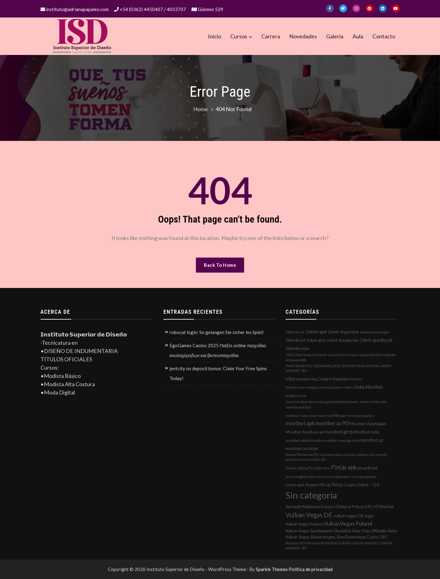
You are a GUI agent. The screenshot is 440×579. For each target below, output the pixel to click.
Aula (357, 36)
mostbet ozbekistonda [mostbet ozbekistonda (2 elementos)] (304, 440)
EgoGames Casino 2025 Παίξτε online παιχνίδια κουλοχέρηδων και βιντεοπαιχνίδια (217, 350)
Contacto (383, 36)
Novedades (303, 36)
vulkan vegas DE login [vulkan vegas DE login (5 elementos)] (353, 515)
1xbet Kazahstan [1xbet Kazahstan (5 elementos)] (343, 340)
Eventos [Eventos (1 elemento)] (356, 379)
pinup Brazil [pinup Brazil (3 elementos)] (367, 467)
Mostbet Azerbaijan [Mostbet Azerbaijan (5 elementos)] (367, 423)
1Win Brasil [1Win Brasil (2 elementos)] (295, 332)
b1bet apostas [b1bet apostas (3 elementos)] (298, 378)
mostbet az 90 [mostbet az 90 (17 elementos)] (332, 423)
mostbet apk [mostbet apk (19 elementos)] (300, 423)
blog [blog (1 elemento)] (313, 379)
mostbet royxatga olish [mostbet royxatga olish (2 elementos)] (341, 440)
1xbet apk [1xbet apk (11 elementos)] (316, 331)
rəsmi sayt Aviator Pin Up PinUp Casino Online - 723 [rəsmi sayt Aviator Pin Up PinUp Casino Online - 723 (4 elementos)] (332, 484)
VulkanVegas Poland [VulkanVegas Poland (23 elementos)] (348, 523)
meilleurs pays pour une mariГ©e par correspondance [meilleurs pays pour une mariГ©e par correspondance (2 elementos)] (330, 415)
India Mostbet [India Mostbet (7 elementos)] (368, 387)
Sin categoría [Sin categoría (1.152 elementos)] (311, 495)
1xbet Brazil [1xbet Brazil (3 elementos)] (296, 340)
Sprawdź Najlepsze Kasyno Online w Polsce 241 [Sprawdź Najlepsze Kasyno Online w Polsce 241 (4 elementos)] (329, 506)
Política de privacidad (311, 569)
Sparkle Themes (272, 569)
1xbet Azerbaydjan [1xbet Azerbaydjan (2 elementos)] (375, 332)
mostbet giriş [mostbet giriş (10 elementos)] (339, 431)
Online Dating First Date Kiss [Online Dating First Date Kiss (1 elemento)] (308, 468)
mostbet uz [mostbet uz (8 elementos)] (372, 440)
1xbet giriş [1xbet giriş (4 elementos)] (316, 340)
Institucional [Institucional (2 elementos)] (296, 395)
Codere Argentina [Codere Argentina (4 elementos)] (333, 378)
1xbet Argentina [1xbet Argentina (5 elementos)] (343, 331)
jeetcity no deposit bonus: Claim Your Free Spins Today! (218, 373)
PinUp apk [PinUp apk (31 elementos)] (343, 467)
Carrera (270, 36)
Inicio (214, 36)
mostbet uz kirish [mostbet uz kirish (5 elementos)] (302, 448)
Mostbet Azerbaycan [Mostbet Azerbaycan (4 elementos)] (305, 431)
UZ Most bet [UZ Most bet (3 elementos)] (383, 506)
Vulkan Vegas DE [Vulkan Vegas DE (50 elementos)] (309, 515)
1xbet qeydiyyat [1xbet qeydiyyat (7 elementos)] (376, 340)
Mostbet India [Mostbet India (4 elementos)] (366, 431)
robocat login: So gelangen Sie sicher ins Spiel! (216, 332)
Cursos (238, 36)
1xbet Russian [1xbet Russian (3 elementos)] (297, 348)
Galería (334, 36)
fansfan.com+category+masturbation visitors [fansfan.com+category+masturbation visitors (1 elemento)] (319, 387)
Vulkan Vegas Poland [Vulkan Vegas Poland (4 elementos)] (304, 524)
